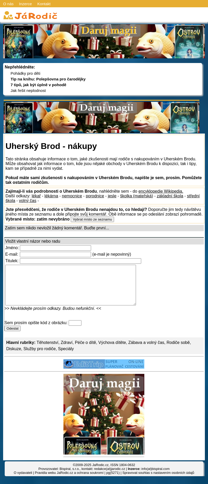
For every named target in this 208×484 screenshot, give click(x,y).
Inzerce (25, 4)
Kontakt (44, 4)
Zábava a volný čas (146, 350)
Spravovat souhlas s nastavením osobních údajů (158, 480)
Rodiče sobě (178, 350)
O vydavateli (23, 480)
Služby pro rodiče (39, 356)
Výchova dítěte (112, 350)
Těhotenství (47, 350)
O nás (8, 4)
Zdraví (67, 350)
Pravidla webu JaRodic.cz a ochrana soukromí (69, 480)
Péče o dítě (85, 350)
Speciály (66, 356)
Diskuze (13, 356)
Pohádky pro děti (25, 73)
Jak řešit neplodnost (28, 90)
